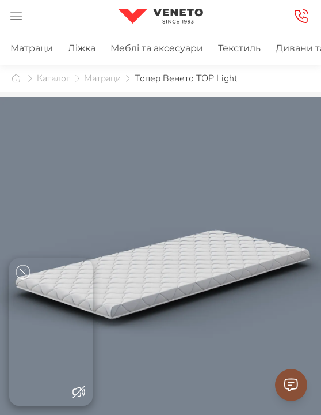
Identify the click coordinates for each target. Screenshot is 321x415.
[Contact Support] (291, 385)
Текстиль (239, 48)
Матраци (31, 48)
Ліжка (81, 48)
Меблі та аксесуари (156, 48)
